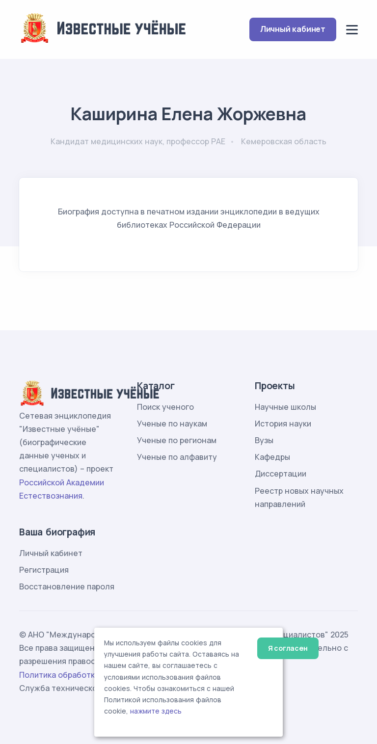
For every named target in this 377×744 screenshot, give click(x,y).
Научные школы (285, 406)
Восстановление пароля (66, 586)
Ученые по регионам (176, 440)
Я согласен (288, 648)
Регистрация (44, 569)
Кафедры (272, 457)
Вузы (264, 440)
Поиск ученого (165, 406)
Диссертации (280, 473)
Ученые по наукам (172, 423)
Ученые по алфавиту (177, 457)
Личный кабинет (292, 29)
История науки (283, 423)
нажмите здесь (156, 711)
